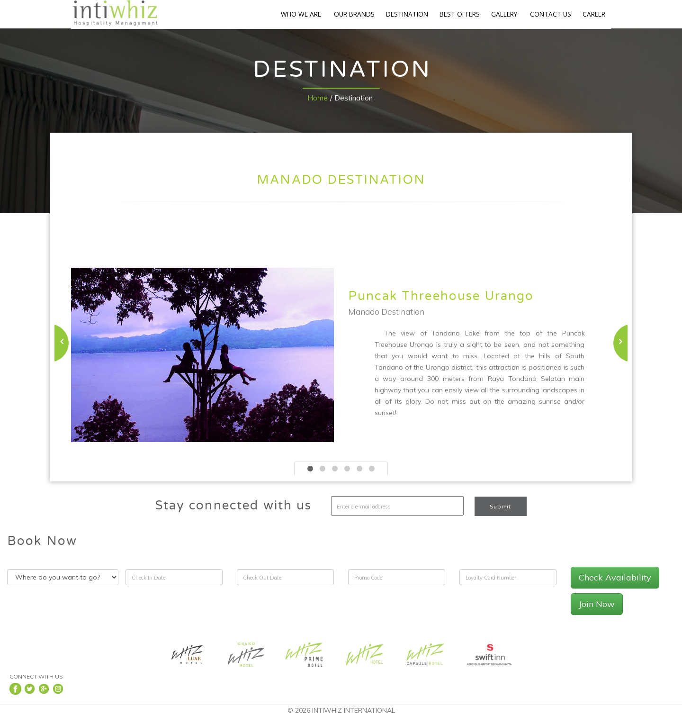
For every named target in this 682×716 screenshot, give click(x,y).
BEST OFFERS (460, 13)
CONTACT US (550, 13)
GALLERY (504, 13)
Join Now (597, 603)
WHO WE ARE (301, 13)
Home (317, 97)
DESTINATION (407, 13)
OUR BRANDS (354, 13)
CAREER (594, 13)
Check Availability (615, 577)
